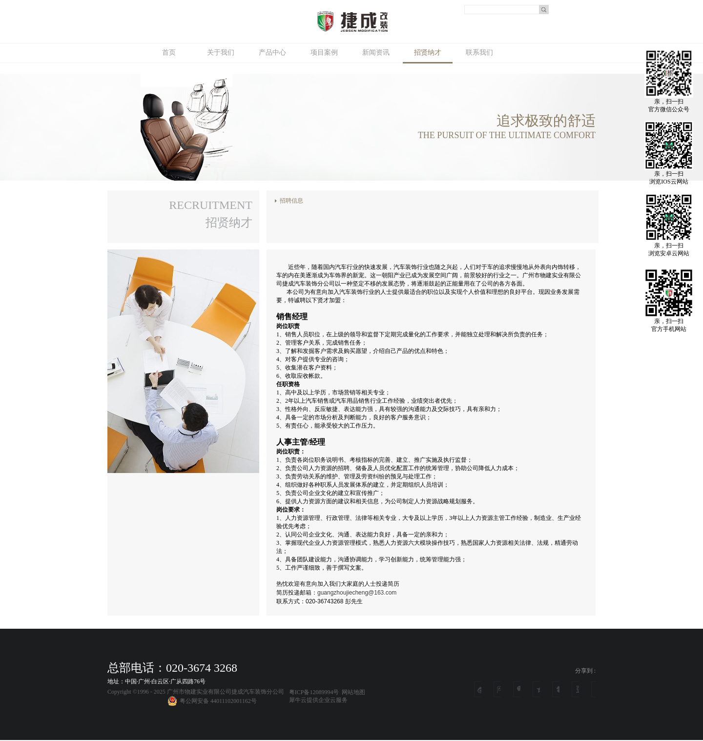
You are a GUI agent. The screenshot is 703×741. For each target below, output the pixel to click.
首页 (169, 52)
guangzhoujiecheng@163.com (356, 592)
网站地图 (352, 692)
